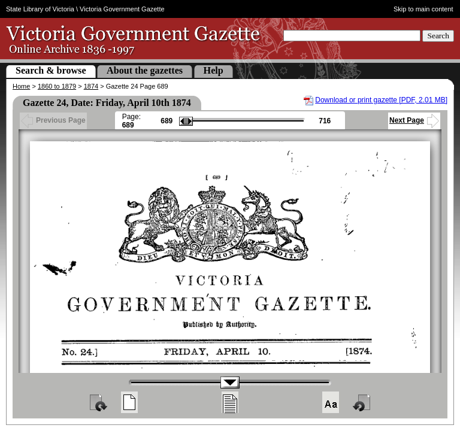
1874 (91, 86)
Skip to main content (423, 9)
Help (213, 70)
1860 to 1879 (57, 86)
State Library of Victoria (40, 9)
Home (21, 86)
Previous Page (53, 120)
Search (438, 35)
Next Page (414, 120)
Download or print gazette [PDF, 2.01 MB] (381, 100)
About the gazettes (145, 70)
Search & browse (51, 70)
